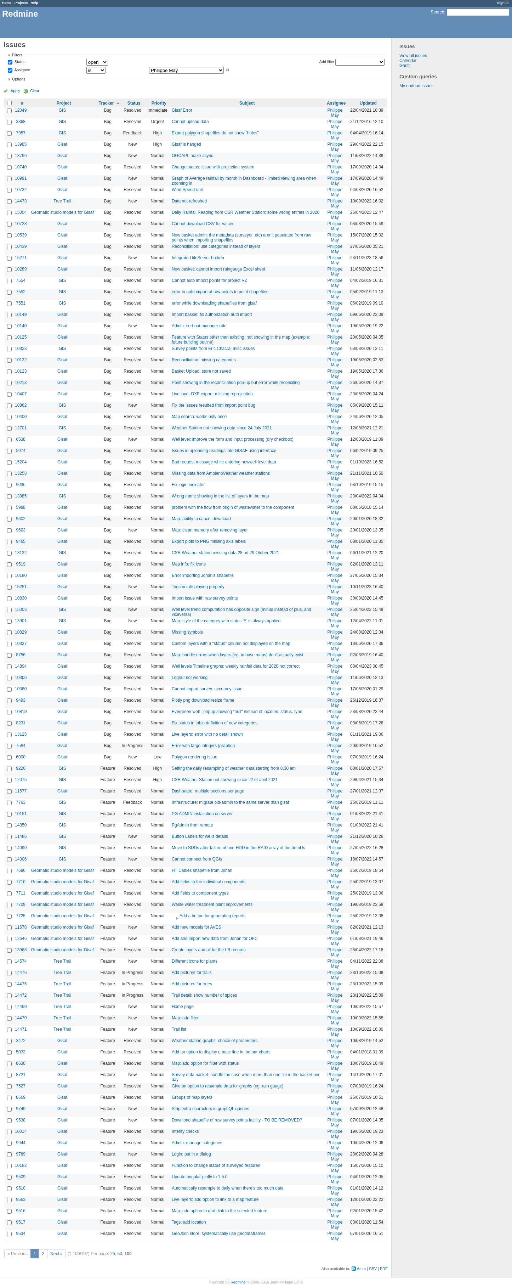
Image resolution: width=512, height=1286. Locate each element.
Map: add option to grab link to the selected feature (219, 1210)
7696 (20, 870)
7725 (20, 915)
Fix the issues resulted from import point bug (213, 405)
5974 (20, 450)
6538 (20, 439)
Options (18, 79)
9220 (20, 768)
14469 (21, 1006)
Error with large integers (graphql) (203, 745)
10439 (21, 246)
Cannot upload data (190, 121)
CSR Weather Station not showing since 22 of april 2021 (225, 779)
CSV (373, 1268)
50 (120, 1253)
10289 (21, 269)
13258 (21, 473)
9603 (20, 530)
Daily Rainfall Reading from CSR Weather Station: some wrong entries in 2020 (245, 212)
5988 (20, 507)
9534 (20, 1233)
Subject (247, 103)
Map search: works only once (199, 416)
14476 (21, 972)
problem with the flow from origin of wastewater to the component (233, 507)
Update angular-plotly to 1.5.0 (199, 1176)
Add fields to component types (200, 893)
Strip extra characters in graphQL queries (210, 1108)
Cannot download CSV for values (203, 223)
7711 (20, 893)
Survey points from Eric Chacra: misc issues (213, 348)
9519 (20, 564)
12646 (21, 938)
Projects (21, 3)
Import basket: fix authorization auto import (212, 314)
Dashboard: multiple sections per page (208, 791)
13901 (21, 620)
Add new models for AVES (196, 927)
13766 (21, 155)
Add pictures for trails (192, 972)
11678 (21, 927)
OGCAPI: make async (192, 155)
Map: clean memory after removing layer (210, 530)
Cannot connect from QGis (197, 859)
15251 (21, 586)
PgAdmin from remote (192, 825)
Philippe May (334, 113)
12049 (21, 110)
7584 (20, 745)
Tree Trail (62, 201)
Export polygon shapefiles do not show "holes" (215, 132)
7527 (20, 1086)
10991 (21, 178)
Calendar (408, 60)
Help (34, 3)
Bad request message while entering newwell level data (224, 462)
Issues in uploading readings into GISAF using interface (224, 450)
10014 (21, 1131)
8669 (20, 1097)
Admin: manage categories (197, 1142)
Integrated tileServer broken (198, 257)
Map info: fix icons (189, 564)
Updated (368, 103)
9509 (20, 1176)
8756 (20, 654)
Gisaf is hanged (186, 144)
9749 (20, 1108)
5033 (20, 1052)
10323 (21, 348)
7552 (20, 291)
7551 (20, 303)
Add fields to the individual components (208, 881)
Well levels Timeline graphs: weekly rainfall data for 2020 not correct (236, 666)
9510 (20, 1188)
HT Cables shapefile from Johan (202, 870)
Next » (56, 1253)
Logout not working (189, 677)
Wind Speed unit (187, 189)
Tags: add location (189, 1222)
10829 (21, 632)
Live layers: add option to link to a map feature (215, 1199)
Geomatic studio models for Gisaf (62, 212)
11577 (21, 791)
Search (437, 12)
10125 (21, 337)
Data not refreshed (189, 201)
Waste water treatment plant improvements (212, 904)
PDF (384, 1268)
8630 (20, 1063)
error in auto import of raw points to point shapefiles (220, 291)
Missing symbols (187, 632)
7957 (20, 132)
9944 (20, 1142)
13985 (21, 144)
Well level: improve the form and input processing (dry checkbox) (233, 439)
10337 (21, 643)
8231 (20, 722)
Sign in (502, 3)
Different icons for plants (194, 961)
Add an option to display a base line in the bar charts (221, 1052)
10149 (21, 314)
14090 (21, 847)
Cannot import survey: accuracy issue (207, 688)
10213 (21, 382)
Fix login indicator (188, 484)
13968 (21, 949)
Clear (34, 91)
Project (64, 103)
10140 (21, 325)
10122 (21, 359)
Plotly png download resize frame (203, 700)
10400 (21, 416)
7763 (20, 802)
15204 (21, 462)
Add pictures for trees (192, 983)
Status (19, 62)
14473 (21, 201)
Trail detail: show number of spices (204, 995)
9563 (20, 1199)
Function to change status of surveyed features (216, 1165)
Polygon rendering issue (194, 757)
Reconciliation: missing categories (204, 359)
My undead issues (416, 85)
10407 (21, 393)
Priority (159, 103)
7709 (20, 904)
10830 (21, 598)
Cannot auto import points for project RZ (209, 280)
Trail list (179, 1029)
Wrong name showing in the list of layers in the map (220, 496)
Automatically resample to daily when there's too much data (228, 1188)
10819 (21, 711)
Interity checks (185, 1131)
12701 (21, 427)
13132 (21, 552)
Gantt (404, 65)
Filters (17, 55)
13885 (21, 496)
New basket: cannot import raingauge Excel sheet (218, 269)
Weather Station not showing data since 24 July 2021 (222, 427)
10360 (21, 688)
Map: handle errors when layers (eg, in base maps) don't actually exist (237, 654)
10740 (21, 167)
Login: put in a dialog (191, 1154)
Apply (15, 91)
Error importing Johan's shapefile (203, 575)
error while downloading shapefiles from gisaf (214, 303)
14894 (21, 666)
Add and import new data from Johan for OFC (215, 938)
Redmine (238, 1282)
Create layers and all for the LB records (209, 949)
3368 (20, 121)
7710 (20, 881)
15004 (21, 212)
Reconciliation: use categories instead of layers (216, 246)
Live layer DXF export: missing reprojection (212, 393)
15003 (21, 609)
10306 (21, 677)
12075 (21, 779)
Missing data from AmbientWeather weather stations (221, 473)
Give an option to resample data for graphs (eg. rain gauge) (228, 1086)
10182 (21, 1165)
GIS (62, 110)
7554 (20, 280)
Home (7, 3)
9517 (20, 1222)
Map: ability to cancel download (201, 518)
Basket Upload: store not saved (201, 371)
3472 (20, 1040)
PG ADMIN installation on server (202, 813)
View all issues (413, 55)
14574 (21, 961)
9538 (20, 1120)
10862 (21, 405)
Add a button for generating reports (212, 915)
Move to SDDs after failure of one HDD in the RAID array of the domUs (238, 847)
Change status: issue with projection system (213, 167)
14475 (21, 983)
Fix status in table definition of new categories (214, 722)
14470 (21, 1017)
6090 (20, 757)
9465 (20, 541)
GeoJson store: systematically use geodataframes (219, 1233)
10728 (21, 223)
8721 (20, 1074)
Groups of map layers (192, 1097)
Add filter (327, 62)
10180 (21, 575)
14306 (21, 859)
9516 (20, 1210)
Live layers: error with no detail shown (207, 734)
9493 (20, 700)
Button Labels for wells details (200, 836)
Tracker (106, 103)
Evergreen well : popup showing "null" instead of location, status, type (237, 711)
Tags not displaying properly (198, 586)
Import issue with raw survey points (205, 598)
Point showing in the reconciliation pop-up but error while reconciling (236, 382)
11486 (21, 836)
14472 (21, 995)
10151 (21, 813)
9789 (20, 1154)
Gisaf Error (182, 110)
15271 (21, 257)
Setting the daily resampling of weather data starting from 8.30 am (234, 768)
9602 (20, 518)
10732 (21, 189)
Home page (183, 1006)
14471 (21, 1029)
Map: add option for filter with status (205, 1063)
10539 (21, 235)
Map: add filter (185, 1017)
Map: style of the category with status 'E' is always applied (226, 620)
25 (112, 1253)
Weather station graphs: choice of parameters (215, 1040)
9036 (20, 484)
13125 (21, 734)
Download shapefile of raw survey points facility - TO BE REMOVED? (237, 1120)
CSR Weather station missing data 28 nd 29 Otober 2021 (225, 552)
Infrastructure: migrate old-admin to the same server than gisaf (230, 802)
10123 (21, 371)
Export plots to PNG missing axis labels (209, 541)
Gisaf (62, 144)
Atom (361, 1268)
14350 (21, 825)
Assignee (21, 70)
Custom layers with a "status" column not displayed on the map (231, 643)
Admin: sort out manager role (199, 325)
